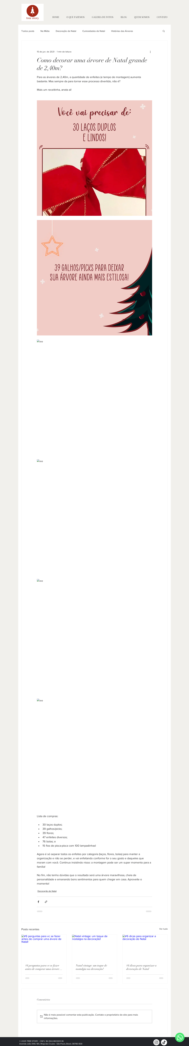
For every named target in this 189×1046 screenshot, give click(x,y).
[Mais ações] (150, 52)
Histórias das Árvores (122, 31)
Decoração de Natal (66, 31)
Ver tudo (163, 929)
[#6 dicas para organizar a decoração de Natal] (145, 947)
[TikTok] (164, 1042)
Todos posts (27, 31)
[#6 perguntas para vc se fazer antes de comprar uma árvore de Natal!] (43, 947)
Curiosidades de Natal (93, 31)
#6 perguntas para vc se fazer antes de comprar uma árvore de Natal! (42, 967)
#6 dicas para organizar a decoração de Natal (141, 967)
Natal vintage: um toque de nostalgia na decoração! (91, 967)
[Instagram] (156, 1042)
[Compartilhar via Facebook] (38, 901)
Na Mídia (45, 31)
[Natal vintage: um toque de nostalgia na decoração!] (94, 947)
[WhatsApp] (179, 1037)
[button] (163, 31)
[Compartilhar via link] (46, 901)
